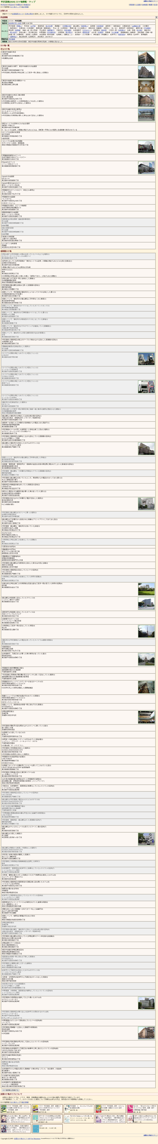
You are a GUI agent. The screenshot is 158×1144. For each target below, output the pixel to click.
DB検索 (145, 5)
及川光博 (49, 26)
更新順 (131, 5)
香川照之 (69, 32)
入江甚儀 (115, 32)
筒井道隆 (67, 30)
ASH (29, 1138)
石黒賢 (100, 32)
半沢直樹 (12, 39)
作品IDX (12, 5)
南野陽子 (50, 30)
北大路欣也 (51, 32)
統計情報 (25, 7)
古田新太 (121, 30)
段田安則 (121, 34)
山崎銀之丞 (136, 26)
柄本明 (103, 30)
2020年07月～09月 (15, 23)
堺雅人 (19, 26)
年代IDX (4, 5)
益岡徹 (17, 30)
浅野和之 (13, 36)
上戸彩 (33, 26)
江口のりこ (87, 30)
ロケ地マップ (15, 7)
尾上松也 (13, 32)
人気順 (138, 5)
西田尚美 (86, 32)
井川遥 (139, 30)
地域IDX (27, 5)
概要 (150, 5)
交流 (155, 5)
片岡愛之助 (67, 26)
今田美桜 (100, 26)
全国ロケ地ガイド (20, 1138)
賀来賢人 (84, 26)
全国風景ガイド (17, 14)
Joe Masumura (36, 1138)
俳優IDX (19, 5)
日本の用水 (29, 14)
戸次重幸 (147, 28)
